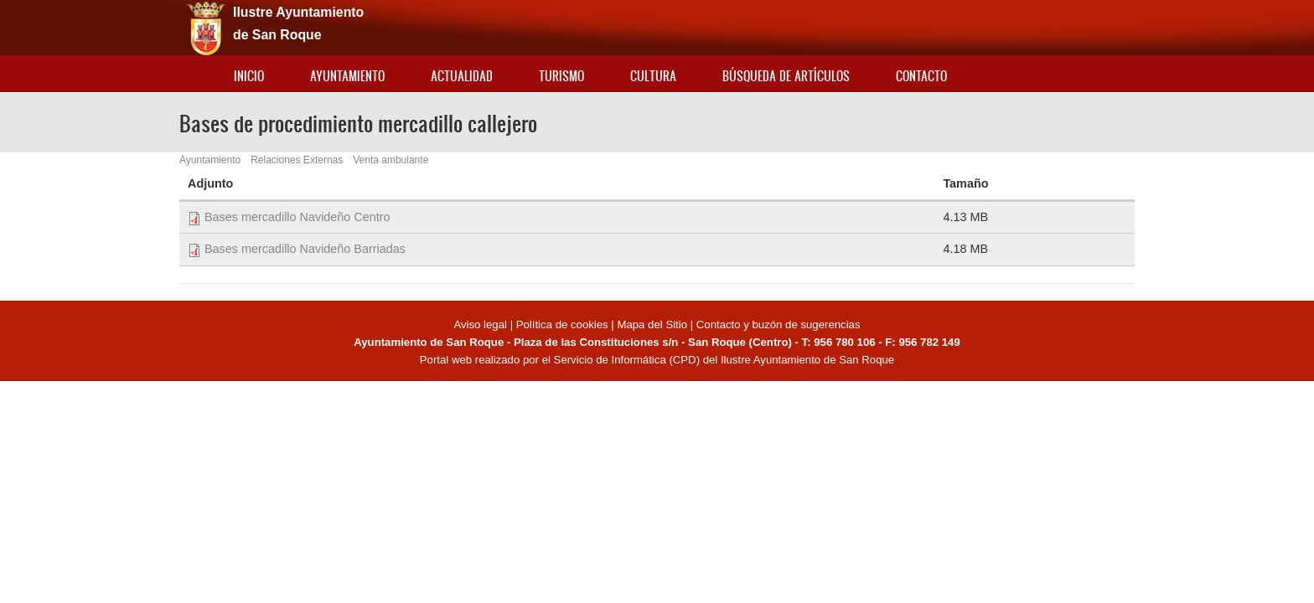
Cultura (653, 76)
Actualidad (462, 76)
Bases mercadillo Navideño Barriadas (305, 248)
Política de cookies (562, 324)
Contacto (921, 76)
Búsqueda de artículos (786, 76)
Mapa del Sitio (652, 324)
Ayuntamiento (347, 76)
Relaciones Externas (297, 160)
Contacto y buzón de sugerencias (778, 324)
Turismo (561, 76)
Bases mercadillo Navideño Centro (297, 217)
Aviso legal (481, 324)
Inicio (249, 76)
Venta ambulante (390, 160)
